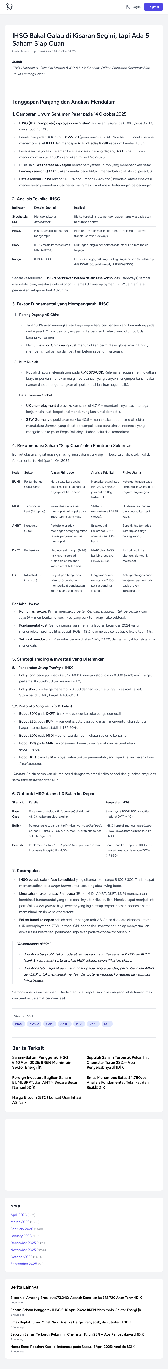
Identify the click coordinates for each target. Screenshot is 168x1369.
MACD (34, 1024)
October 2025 (26, 1257)
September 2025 (27, 1264)
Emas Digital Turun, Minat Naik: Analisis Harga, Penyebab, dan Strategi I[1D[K (71, 1322)
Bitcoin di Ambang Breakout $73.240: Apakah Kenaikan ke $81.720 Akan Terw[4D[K (76, 1298)
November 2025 (28, 1250)
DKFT (93, 1024)
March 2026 (24, 1222)
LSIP (107, 1024)
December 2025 (27, 1243)
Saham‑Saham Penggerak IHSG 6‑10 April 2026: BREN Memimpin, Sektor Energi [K (42, 1062)
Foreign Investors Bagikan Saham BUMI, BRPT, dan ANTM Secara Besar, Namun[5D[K (45, 1082)
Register (153, 7)
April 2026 (22, 1215)
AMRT (64, 1024)
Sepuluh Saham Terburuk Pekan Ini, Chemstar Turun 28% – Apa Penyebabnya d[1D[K (118, 1062)
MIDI (79, 1024)
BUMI (49, 1024)
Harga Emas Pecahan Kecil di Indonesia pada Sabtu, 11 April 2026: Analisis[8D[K (72, 1347)
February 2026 (26, 1229)
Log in (137, 7)
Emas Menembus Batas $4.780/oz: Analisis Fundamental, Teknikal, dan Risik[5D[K (118, 1082)
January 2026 (25, 1236)
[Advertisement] (84, 1154)
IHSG (19, 1024)
